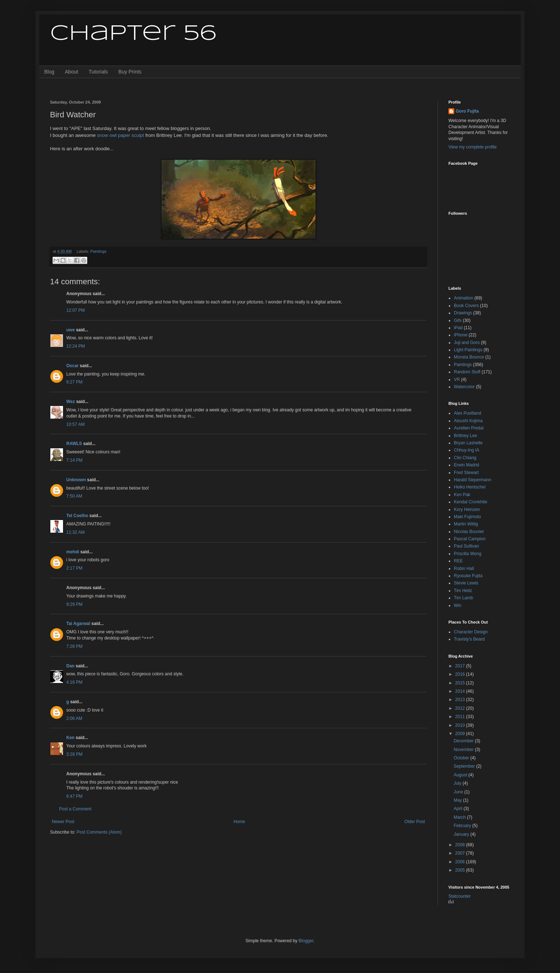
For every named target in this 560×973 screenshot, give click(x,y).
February (463, 825)
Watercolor (464, 386)
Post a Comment (75, 808)
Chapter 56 (133, 33)
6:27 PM (74, 382)
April (458, 808)
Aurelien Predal (469, 428)
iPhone (460, 334)
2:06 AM (74, 718)
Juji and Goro (467, 342)
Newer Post (63, 821)
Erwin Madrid (466, 464)
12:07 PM (75, 310)
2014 (460, 691)
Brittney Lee (465, 435)
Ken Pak (462, 494)
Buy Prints (130, 72)
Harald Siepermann (472, 479)
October (462, 757)
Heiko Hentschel (469, 487)
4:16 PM (74, 682)
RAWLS (74, 443)
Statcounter (459, 896)
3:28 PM (74, 754)
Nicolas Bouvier (469, 531)
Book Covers (466, 305)
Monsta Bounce (469, 357)
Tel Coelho (77, 515)
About (71, 72)
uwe (70, 329)
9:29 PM (74, 604)
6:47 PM (74, 796)
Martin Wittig (466, 524)
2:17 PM (74, 568)
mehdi (72, 551)
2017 (460, 665)
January (462, 834)
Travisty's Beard (469, 639)
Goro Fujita (467, 111)
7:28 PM (74, 646)
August (461, 774)
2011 (460, 716)
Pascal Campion (469, 538)
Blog (49, 72)
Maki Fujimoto (467, 516)
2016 (460, 674)
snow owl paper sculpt (120, 135)
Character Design (471, 631)
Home (239, 821)
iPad (458, 327)
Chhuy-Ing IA (466, 450)
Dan (70, 665)
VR (457, 379)
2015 (460, 682)
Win (457, 605)
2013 (460, 699)
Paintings (98, 251)
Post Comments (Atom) (99, 832)
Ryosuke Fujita (468, 575)
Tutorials (98, 72)
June (459, 791)
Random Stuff (467, 371)
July (458, 783)
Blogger (305, 940)
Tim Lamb (463, 597)
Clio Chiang (465, 457)
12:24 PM (75, 346)
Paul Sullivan (466, 546)
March (460, 817)
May (458, 800)
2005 (460, 870)
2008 (460, 844)
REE (458, 560)
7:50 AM (74, 496)
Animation (463, 298)
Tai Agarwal (78, 623)
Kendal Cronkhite (470, 501)
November (464, 749)
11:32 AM (75, 532)
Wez (70, 401)
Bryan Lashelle (468, 442)
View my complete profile (472, 147)
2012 (460, 708)
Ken (70, 737)
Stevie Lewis (466, 583)
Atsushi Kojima (468, 420)
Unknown (76, 479)
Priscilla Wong (467, 553)
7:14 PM (74, 460)
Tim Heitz (463, 590)
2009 (460, 733)
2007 (460, 853)
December (464, 740)
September (465, 766)
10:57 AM (75, 424)
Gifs (457, 320)
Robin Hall (464, 568)
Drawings (463, 312)
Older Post (414, 821)
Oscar (72, 365)
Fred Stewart (466, 472)
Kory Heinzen (467, 509)
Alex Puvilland (467, 413)
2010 (460, 725)
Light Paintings (468, 349)
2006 (460, 861)
